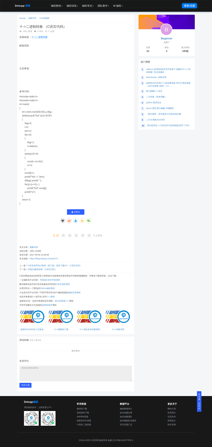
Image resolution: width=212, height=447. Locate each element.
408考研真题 (82, 416)
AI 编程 (117, 5)
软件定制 (172, 424)
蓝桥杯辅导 (47, 305)
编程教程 (56, 5)
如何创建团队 (126, 416)
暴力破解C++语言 (154, 91)
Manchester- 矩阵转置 (156, 77)
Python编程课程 (47, 288)
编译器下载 (82, 408)
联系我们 (172, 412)
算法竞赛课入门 (62, 301)
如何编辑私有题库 (128, 420)
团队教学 (103, 5)
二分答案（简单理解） (156, 97)
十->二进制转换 (39, 37)
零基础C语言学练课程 (50, 280)
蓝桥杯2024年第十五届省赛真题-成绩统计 (32, 329)
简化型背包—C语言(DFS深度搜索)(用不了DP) (168, 125)
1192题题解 (44, 18)
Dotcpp (22, 5)
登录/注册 (189, 5)
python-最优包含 (153, 102)
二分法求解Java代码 (155, 120)
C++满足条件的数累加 (90, 329)
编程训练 (72, 5)
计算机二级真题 (84, 424)
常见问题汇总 (126, 424)
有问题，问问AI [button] (199, 401)
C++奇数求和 (118, 329)
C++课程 (50, 296)
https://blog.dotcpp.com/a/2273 (44, 258)
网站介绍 (172, 408)
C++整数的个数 (61, 329)
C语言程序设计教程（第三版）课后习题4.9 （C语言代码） (55, 265)
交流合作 (172, 416)
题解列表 (32, 18)
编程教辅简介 (126, 408)
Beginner (166, 38)
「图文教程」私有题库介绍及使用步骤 (163, 114)
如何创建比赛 (126, 412)
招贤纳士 (172, 420)
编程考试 (87, 5)
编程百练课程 (74, 292)
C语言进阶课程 (63, 284)
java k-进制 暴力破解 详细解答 (160, 108)
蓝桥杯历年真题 (84, 420)
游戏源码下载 (83, 412)
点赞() (75, 212)
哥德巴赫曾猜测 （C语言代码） (42, 269)
